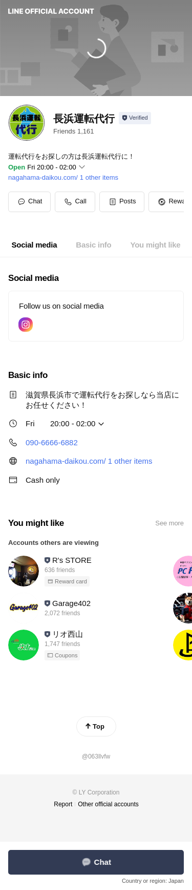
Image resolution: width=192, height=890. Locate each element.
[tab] (34, 245)
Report (63, 804)
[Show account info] (135, 118)
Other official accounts (108, 804)
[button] (122, 202)
